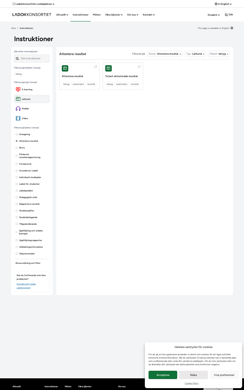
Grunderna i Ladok (27, 170)
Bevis (20, 147)
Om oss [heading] (122, 386)
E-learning (24, 89)
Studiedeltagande (26, 217)
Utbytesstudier (25, 253)
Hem (13, 28)
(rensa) (37, 68)
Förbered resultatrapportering (28, 156)
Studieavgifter (25, 210)
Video (22, 118)
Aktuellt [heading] (17, 386)
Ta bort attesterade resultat (121, 76)
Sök (229, 14)
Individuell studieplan (28, 177)
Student (214, 14)
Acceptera (163, 375)
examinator (78, 84)
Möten (97, 14)
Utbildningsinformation (29, 247)
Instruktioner (80, 14)
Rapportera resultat (28, 204)
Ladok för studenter (28, 184)
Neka (193, 375)
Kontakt (149, 14)
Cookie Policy (191, 383)
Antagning (23, 134)
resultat (91, 84)
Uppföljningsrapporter (29, 240)
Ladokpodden (24, 190)
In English (223, 4)
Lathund (23, 99)
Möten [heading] (68, 386)
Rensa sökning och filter (28, 263)
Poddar (22, 108)
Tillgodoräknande (26, 224)
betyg (66, 84)
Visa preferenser (224, 375)
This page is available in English (215, 28)
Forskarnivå (23, 164)
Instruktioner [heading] (51, 386)
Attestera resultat (27, 141)
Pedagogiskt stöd (26, 197)
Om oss (132, 14)
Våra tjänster (114, 14)
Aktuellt (62, 14)
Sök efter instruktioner (26, 51)
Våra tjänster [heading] (85, 386)
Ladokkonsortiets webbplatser (33, 4)
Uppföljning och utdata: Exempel (29, 232)
